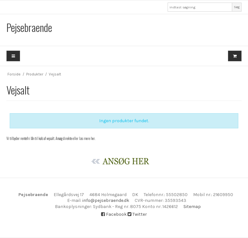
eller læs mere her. (84, 138)
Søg (237, 7)
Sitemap (192, 206)
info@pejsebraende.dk (105, 200)
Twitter (137, 214)
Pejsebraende (29, 27)
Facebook (114, 214)
